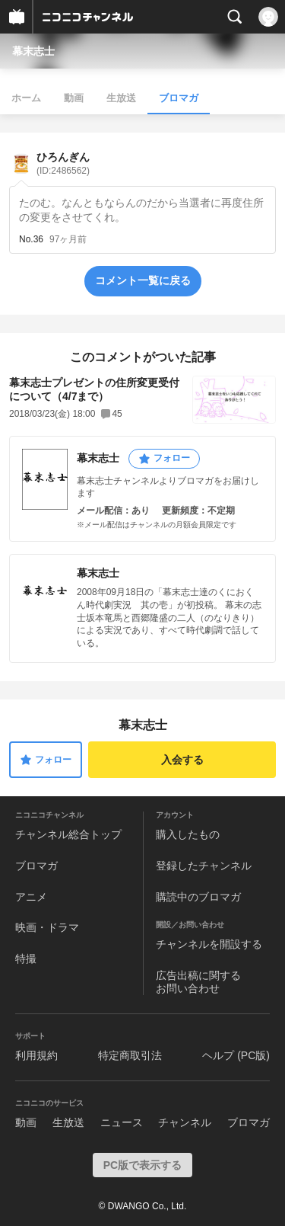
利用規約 (36, 1055)
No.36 (31, 239)
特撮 (25, 958)
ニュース (121, 1122)
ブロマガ (178, 98)
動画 (74, 98)
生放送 (121, 98)
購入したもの (188, 834)
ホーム (26, 98)
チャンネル (184, 1122)
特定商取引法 (130, 1055)
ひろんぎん (63, 163)
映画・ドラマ (47, 927)
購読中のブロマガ (198, 897)
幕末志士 (33, 51)
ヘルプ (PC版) (236, 1055)
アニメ (31, 897)
